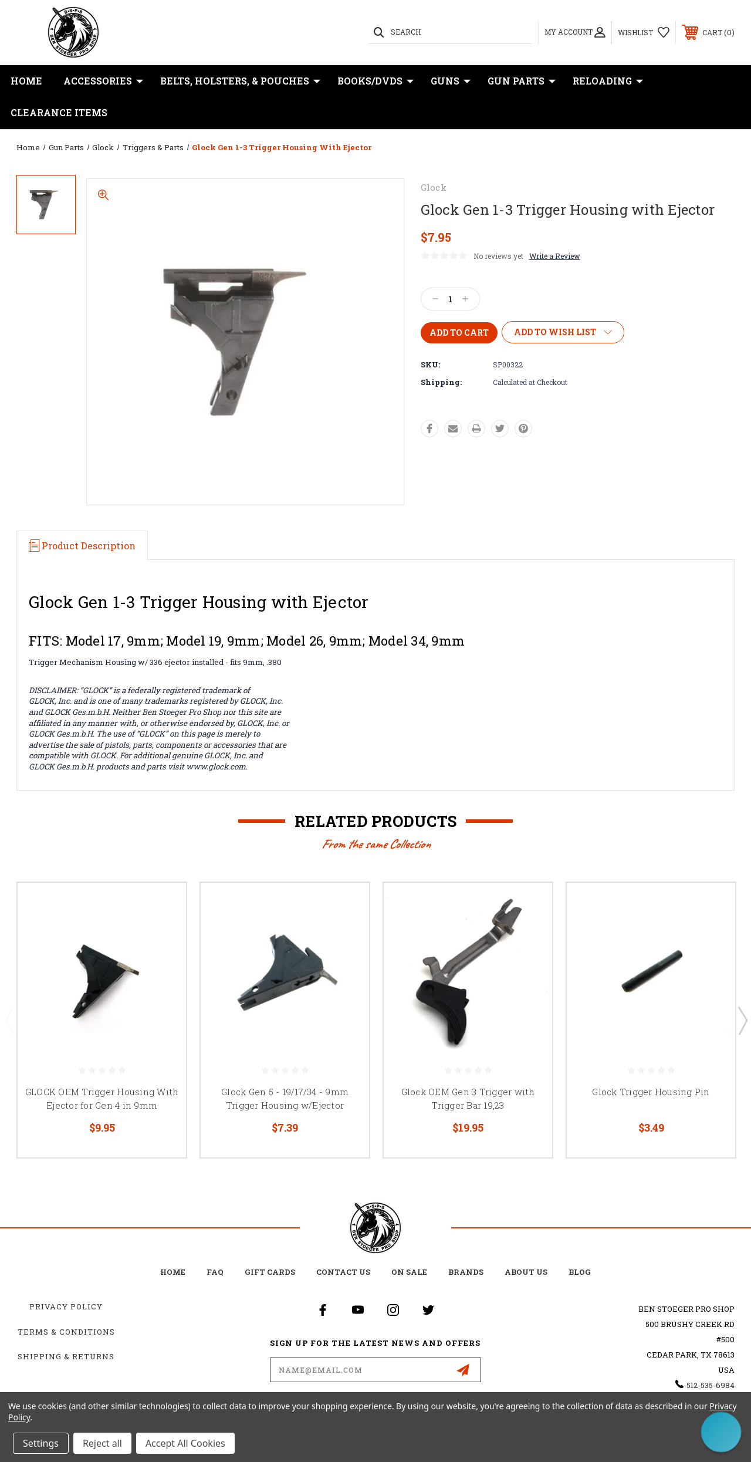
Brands (465, 1272)
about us (526, 1272)
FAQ (215, 1272)
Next (742, 1020)
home (172, 1272)
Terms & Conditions (66, 1331)
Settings (41, 1443)
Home (26, 81)
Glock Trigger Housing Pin (650, 1092)
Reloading (608, 81)
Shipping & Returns (66, 1356)
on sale (409, 1272)
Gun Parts (522, 81)
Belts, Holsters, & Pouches (240, 81)
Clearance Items (59, 112)
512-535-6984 (710, 1385)
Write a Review (554, 256)
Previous (9, 1020)
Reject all (102, 1443)
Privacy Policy (66, 1306)
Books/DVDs (375, 81)
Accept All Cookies (185, 1443)
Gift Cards (270, 1272)
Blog (580, 1272)
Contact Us (343, 1272)
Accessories (103, 81)
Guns (451, 81)
